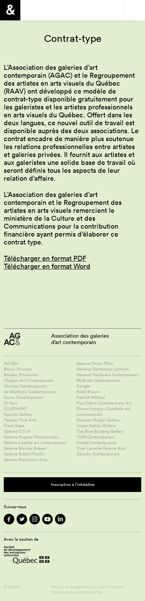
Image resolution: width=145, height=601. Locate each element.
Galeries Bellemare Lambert (102, 369)
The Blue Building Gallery (100, 431)
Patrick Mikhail (90, 397)
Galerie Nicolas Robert (25, 448)
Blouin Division (18, 369)
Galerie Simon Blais (94, 363)
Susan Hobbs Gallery (96, 426)
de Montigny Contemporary (29, 392)
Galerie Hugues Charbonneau (31, 437)
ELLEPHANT (15, 409)
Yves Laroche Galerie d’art (101, 448)
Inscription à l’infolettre (73, 484)
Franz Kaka (14, 426)
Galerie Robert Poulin (24, 454)
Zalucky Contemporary (98, 454)
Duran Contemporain (23, 397)
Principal (115, 587)
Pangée (83, 386)
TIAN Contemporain (95, 437)
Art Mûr (11, 363)
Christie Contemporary (25, 386)
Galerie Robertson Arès (25, 460)
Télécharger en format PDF (45, 258)
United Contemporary (96, 443)
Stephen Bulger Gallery (98, 420)
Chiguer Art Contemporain (28, 380)
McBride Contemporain (98, 380)
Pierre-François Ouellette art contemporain (103, 411)
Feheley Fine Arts (20, 420)
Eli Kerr (10, 403)
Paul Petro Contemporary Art (103, 403)
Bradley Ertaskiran (21, 375)
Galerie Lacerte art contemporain (35, 443)
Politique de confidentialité (76, 592)
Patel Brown (87, 392)
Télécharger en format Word (47, 266)
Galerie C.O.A (17, 431)
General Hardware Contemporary (107, 375)
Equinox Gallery (18, 414)
